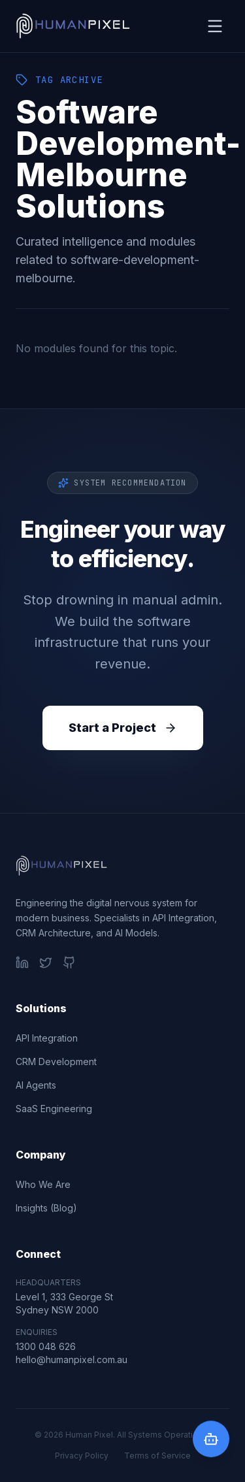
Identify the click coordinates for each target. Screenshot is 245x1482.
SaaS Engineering (54, 1108)
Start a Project (123, 727)
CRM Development (56, 1061)
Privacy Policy (81, 1455)
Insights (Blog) (46, 1207)
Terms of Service (157, 1455)
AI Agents (36, 1085)
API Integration (47, 1038)
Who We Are (43, 1184)
